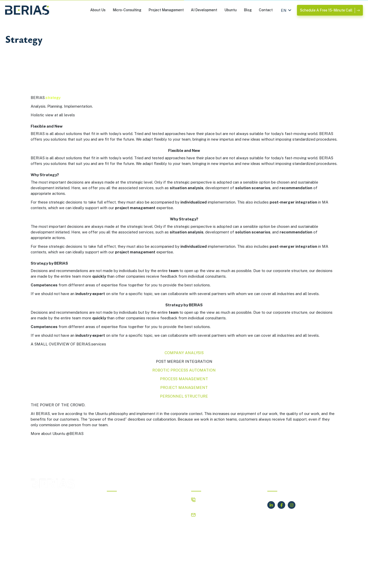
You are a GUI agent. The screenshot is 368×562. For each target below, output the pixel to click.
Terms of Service (250, 554)
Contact (266, 10)
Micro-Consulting (127, 10)
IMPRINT (202, 554)
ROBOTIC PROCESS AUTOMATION (184, 370)
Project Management (166, 10)
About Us (98, 10)
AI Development (204, 10)
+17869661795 (211, 505)
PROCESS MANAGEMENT (184, 379)
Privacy (223, 554)
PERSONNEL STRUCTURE (184, 396)
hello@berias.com (213, 514)
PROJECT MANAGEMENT (184, 387)
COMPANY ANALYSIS (184, 353)
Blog (248, 10)
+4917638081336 (214, 499)
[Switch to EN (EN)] (283, 10)
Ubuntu (230, 10)
